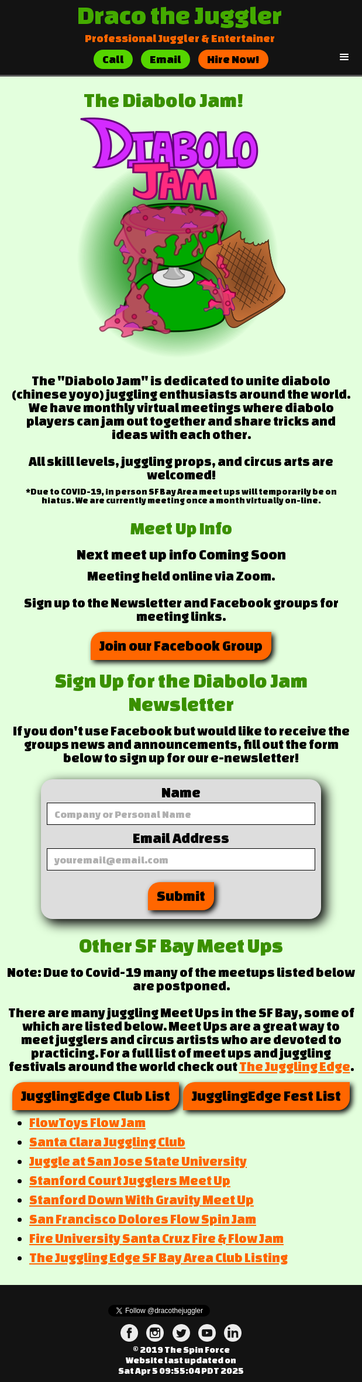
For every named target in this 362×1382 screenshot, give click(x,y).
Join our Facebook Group (181, 646)
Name (181, 792)
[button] (344, 57)
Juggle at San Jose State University (138, 1161)
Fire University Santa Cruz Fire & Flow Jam (156, 1238)
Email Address (181, 838)
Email (165, 59)
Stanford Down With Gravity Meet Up (141, 1200)
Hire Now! (233, 59)
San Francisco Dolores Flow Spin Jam (142, 1219)
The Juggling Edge (294, 1066)
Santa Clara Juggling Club (107, 1142)
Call (113, 59)
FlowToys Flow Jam (87, 1122)
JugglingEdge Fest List (266, 1096)
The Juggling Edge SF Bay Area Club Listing (158, 1257)
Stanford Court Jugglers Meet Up (129, 1180)
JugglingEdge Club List (95, 1096)
